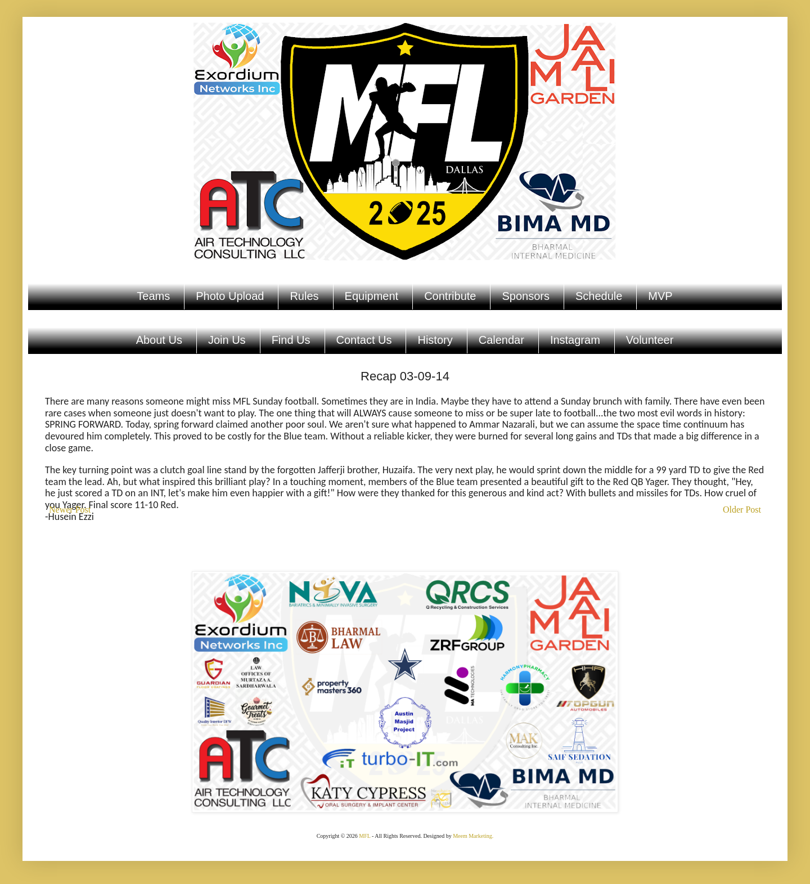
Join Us (227, 340)
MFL (364, 836)
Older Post (742, 509)
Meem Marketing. (473, 836)
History (434, 340)
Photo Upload (230, 296)
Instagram (575, 340)
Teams (153, 296)
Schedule (598, 296)
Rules (304, 296)
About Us (159, 340)
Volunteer (650, 340)
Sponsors (526, 296)
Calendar (501, 340)
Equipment (372, 296)
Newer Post (70, 509)
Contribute (450, 296)
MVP (660, 296)
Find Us (291, 340)
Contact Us (364, 340)
